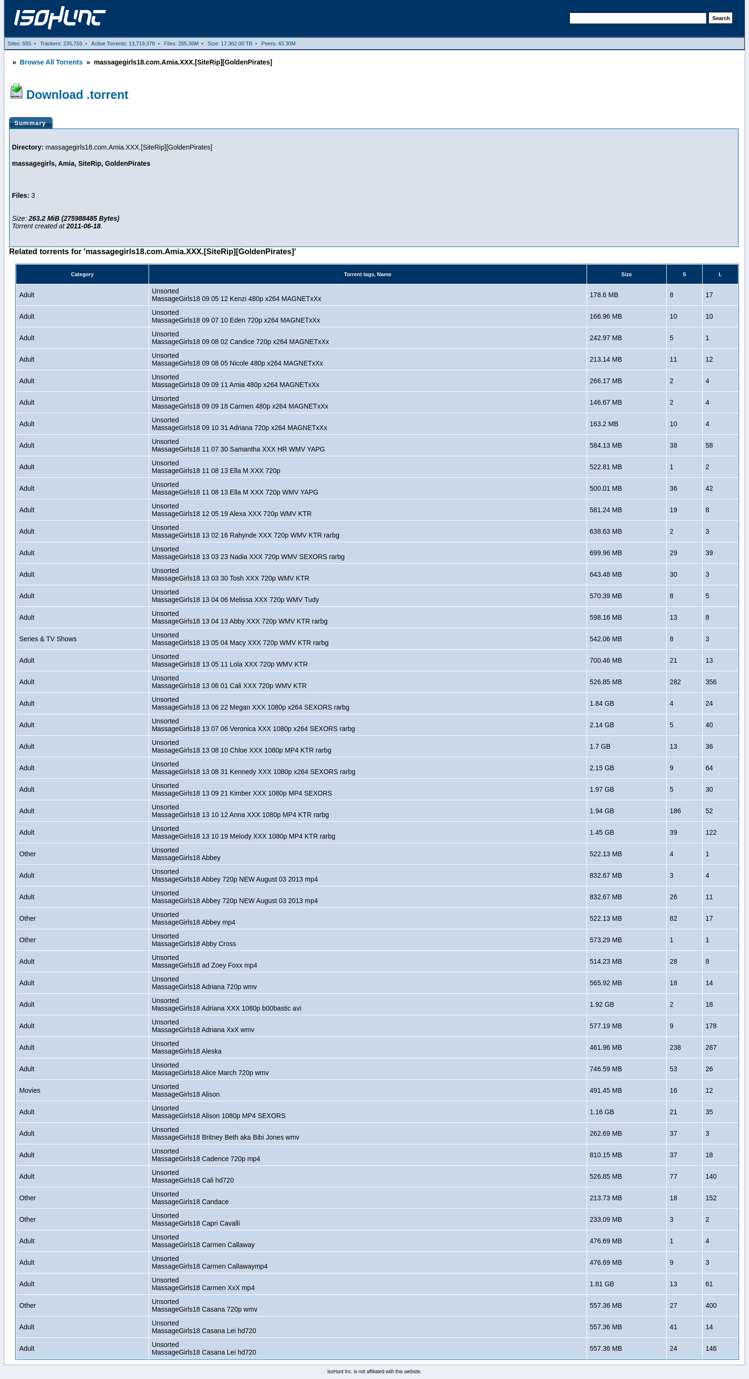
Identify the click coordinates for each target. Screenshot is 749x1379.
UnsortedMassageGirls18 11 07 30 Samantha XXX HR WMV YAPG (238, 445)
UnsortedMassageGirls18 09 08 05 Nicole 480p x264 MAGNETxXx (237, 359)
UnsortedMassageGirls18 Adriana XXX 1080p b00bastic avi (226, 1004)
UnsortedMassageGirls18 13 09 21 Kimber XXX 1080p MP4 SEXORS (242, 789)
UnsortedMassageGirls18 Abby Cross (194, 940)
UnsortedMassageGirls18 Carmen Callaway (203, 1241)
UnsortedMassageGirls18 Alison (186, 1090)
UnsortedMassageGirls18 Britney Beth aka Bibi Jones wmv (226, 1133)
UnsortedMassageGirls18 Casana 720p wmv (204, 1305)
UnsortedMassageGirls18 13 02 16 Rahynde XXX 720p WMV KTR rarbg (246, 531)
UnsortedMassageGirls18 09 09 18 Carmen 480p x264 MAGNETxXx (240, 402)
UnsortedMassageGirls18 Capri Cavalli (196, 1219)
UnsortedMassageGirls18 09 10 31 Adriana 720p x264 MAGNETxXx (239, 423)
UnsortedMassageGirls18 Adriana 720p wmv (204, 983)
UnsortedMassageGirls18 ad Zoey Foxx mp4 (204, 961)
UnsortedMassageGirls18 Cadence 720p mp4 (206, 1155)
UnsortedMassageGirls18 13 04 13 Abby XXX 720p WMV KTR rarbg (240, 617)
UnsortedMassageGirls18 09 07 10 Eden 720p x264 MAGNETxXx (236, 316)
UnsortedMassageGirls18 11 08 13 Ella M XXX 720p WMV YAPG (235, 488)
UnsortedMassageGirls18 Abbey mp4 (193, 918)
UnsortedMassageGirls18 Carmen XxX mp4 (203, 1284)
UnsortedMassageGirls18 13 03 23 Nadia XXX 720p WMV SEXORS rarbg (248, 552)
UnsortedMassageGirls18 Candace (190, 1198)
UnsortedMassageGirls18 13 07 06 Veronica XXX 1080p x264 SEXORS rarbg (253, 725)
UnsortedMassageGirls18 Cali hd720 (193, 1176)
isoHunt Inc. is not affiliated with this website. (374, 1371)
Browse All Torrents (51, 62)
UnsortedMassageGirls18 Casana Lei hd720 (204, 1327)
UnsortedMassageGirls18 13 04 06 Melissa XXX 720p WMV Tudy (235, 595)
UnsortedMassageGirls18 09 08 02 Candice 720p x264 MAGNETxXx (240, 337)
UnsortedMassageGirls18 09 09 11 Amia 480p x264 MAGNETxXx (236, 380)
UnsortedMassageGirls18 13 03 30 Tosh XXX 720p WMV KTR (231, 574)
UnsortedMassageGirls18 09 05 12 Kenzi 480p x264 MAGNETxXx (236, 294)
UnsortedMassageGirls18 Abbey (186, 854)
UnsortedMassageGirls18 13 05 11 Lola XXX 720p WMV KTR (230, 660)
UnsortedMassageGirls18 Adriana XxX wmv (203, 1026)
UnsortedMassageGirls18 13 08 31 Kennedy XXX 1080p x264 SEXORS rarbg (253, 768)
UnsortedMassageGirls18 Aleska (187, 1047)
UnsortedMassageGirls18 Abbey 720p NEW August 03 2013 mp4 (235, 875)
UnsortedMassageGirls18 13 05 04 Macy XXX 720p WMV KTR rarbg (240, 638)
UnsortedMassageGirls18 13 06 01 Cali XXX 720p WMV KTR (229, 682)
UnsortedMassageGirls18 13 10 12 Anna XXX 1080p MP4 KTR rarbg (240, 811)
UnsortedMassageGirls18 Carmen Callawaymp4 (210, 1262)
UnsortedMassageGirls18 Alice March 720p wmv (210, 1069)
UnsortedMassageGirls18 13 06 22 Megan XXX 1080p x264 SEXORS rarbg (251, 703)
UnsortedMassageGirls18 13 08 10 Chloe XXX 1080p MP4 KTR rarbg (242, 746)
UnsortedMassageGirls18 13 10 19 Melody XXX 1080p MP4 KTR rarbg (243, 832)
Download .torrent (77, 94)
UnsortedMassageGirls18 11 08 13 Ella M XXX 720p (216, 466)
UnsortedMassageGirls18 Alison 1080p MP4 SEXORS (219, 1112)
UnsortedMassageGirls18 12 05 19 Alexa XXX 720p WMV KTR (232, 509)
